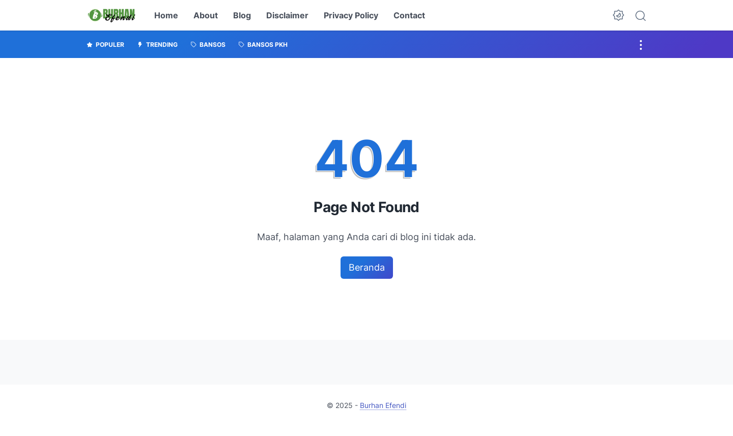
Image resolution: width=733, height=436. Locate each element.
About (205, 15)
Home (166, 15)
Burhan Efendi (383, 405)
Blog (242, 15)
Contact (409, 15)
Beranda (367, 267)
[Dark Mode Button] (618, 15)
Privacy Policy (351, 15)
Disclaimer (287, 15)
